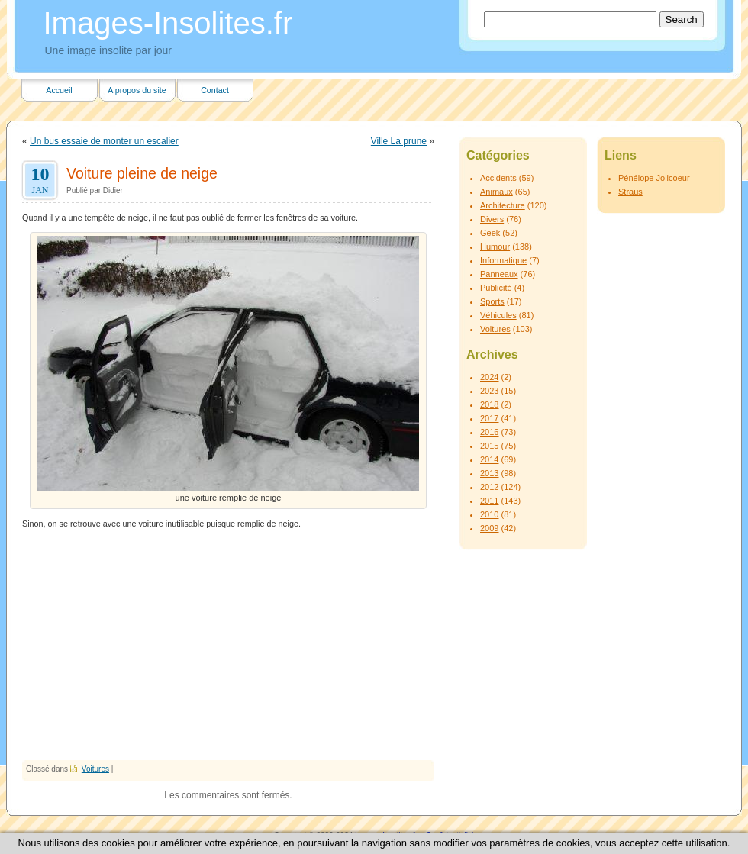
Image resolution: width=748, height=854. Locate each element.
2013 (489, 473)
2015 (489, 445)
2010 (489, 514)
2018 (489, 404)
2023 (489, 390)
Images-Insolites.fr (168, 23)
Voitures (95, 769)
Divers (492, 219)
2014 (489, 459)
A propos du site (137, 90)
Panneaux (499, 274)
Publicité (496, 287)
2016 (489, 432)
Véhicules (498, 315)
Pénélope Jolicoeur (654, 177)
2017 (489, 418)
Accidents (498, 177)
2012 (489, 486)
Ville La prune (399, 141)
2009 (489, 528)
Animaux (496, 191)
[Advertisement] (228, 645)
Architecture (502, 205)
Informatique (503, 260)
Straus (630, 191)
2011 (489, 500)
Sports (492, 301)
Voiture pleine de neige (142, 173)
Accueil (59, 90)
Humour (495, 246)
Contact (215, 90)
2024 (489, 377)
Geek (490, 232)
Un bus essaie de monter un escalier (104, 141)
